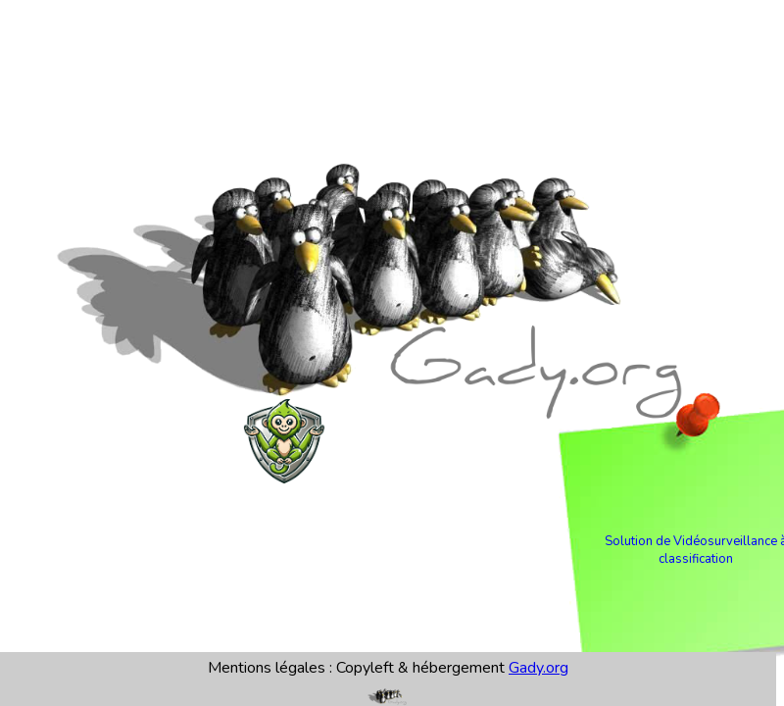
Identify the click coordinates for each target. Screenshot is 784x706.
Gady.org (538, 668)
